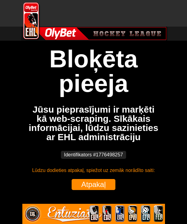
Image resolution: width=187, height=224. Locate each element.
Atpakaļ (93, 184)
